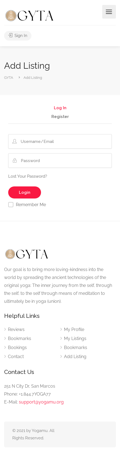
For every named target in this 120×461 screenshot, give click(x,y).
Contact (16, 356)
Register (60, 117)
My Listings (75, 338)
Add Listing (75, 356)
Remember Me (31, 204)
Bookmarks (19, 338)
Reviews (16, 329)
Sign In (17, 35)
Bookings (17, 347)
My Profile (74, 329)
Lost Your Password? (27, 176)
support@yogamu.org (41, 402)
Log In (60, 108)
